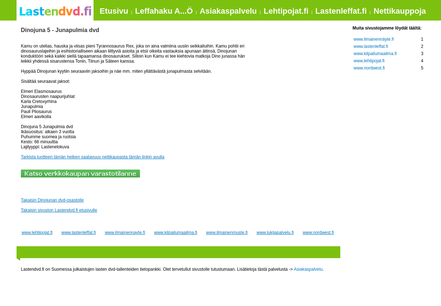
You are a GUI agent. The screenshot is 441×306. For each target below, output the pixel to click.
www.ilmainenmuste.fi (226, 232)
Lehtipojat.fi (286, 10)
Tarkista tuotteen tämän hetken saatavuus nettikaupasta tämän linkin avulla (92, 156)
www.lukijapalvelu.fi (275, 232)
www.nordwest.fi (318, 232)
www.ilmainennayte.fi (125, 232)
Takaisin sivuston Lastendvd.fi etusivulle (59, 210)
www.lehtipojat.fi (37, 232)
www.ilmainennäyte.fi (374, 39)
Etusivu (114, 10)
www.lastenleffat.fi (79, 232)
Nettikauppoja (400, 10)
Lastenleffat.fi (341, 10)
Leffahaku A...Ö (164, 10)
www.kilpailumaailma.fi (175, 232)
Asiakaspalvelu (228, 10)
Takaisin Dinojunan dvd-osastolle (52, 200)
